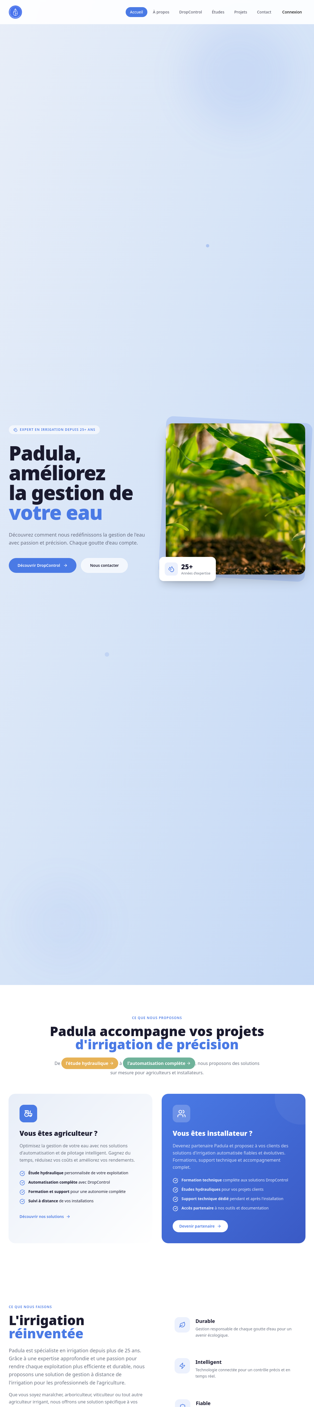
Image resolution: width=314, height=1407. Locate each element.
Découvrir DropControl (43, 565)
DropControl (190, 12)
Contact (264, 12)
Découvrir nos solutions (39, 1216)
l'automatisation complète (159, 1063)
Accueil (136, 12)
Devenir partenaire (206, 1226)
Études (218, 12)
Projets (240, 12)
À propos (161, 12)
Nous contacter (104, 565)
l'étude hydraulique (90, 1063)
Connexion (292, 12)
